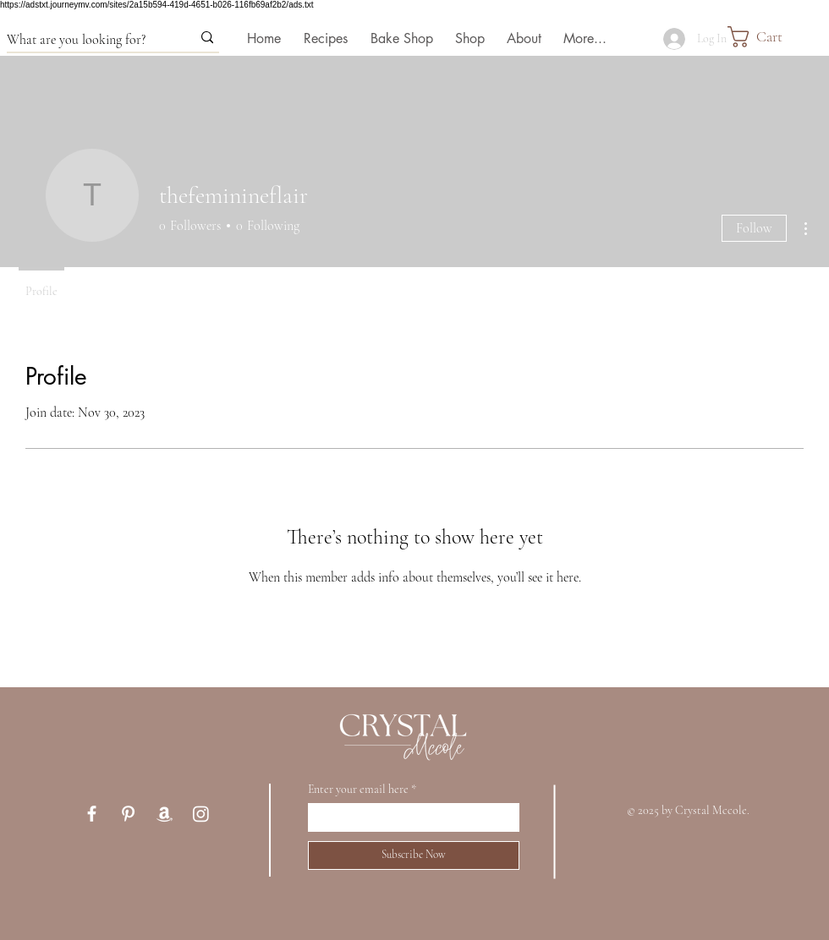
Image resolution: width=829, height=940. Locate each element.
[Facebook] (91, 813)
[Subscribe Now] (413, 855)
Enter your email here (358, 789)
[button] (778, 36)
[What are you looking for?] (86, 40)
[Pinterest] (128, 813)
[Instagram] (200, 813)
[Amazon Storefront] (164, 813)
